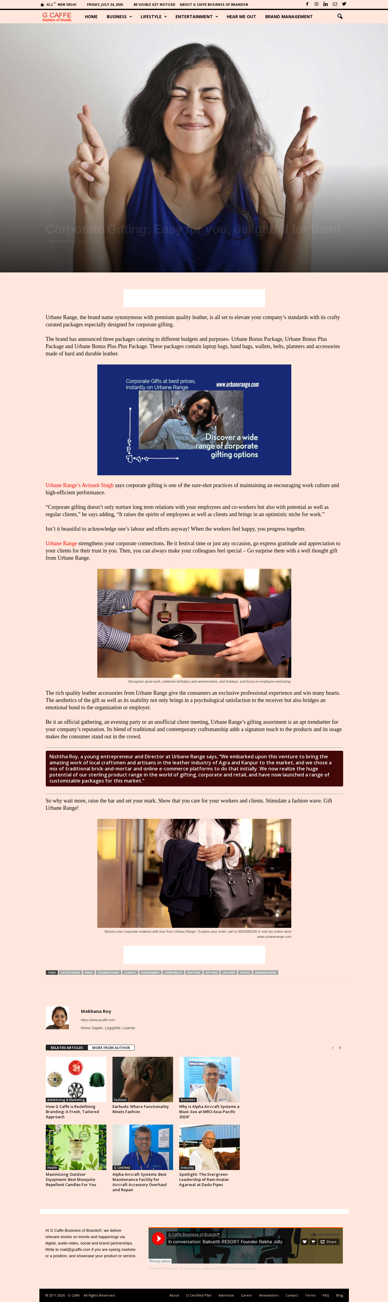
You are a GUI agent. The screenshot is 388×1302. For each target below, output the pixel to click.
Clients (130, 972)
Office (245, 972)
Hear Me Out (241, 16)
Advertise (226, 1295)
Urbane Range (61, 543)
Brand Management (289, 16)
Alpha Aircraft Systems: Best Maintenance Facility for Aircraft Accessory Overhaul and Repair (139, 1182)
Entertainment (197, 16)
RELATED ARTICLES (67, 1047)
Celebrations (108, 972)
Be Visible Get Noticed (154, 4)
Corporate (173, 972)
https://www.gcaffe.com (98, 1020)
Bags (89, 972)
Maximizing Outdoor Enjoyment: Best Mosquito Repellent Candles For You (71, 1179)
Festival (193, 972)
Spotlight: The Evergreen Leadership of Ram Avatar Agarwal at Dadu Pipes (204, 1179)
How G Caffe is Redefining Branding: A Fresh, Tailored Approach (72, 1111)
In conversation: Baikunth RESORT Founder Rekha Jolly (218, 1268)
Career (246, 1295)
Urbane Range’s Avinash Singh (80, 485)
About (174, 1295)
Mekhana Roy (62, 241)
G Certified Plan (199, 1295)
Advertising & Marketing (66, 1100)
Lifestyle (154, 16)
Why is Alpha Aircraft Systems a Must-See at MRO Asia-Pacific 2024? (209, 1111)
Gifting (211, 972)
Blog (339, 1295)
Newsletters (269, 1295)
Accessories (70, 972)
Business (119, 16)
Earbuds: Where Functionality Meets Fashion (140, 1109)
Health (52, 1167)
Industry (187, 1167)
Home (91, 16)
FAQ (326, 1295)
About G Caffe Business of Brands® (214, 4)
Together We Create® (163, 1268)
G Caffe (74, 1295)
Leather (228, 972)
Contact (292, 1295)
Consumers (150, 972)
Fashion (120, 1100)
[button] (339, 16)
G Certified (122, 1167)
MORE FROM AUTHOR (111, 1047)
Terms (310, 1295)
